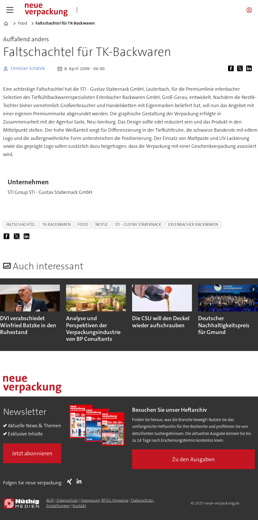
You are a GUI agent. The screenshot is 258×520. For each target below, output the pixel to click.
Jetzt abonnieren (32, 453)
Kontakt (79, 505)
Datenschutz (67, 500)
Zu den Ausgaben (193, 459)
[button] (254, 289)
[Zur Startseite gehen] (46, 10)
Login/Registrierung (250, 10)
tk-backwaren (56, 224)
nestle (101, 224)
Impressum (90, 500)
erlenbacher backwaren (193, 224)
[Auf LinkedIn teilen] (250, 68)
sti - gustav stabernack (138, 224)
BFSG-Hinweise (115, 500)
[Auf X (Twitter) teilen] (241, 68)
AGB (50, 500)
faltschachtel (20, 224)
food (83, 224)
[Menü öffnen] (10, 10)
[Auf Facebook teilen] (232, 68)
